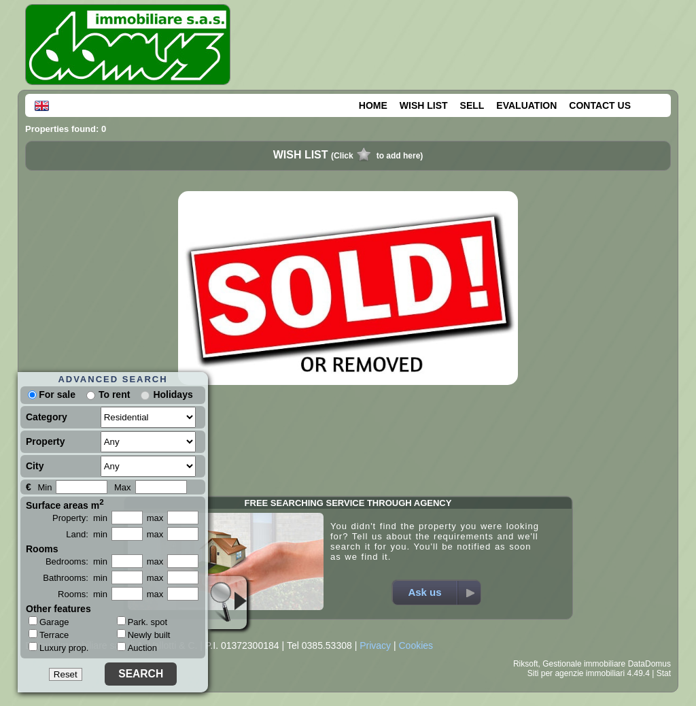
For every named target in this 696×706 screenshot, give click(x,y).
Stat (664, 673)
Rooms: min (82, 594)
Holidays (172, 394)
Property (45, 441)
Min (44, 487)
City (35, 465)
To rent (114, 394)
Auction (137, 648)
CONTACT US (600, 105)
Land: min (86, 534)
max (155, 518)
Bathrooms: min (75, 578)
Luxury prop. (58, 647)
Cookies (415, 645)
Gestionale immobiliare (583, 664)
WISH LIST (424, 105)
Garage (49, 621)
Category (46, 416)
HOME (373, 105)
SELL (472, 105)
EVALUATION (526, 105)
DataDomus (649, 664)
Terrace (49, 634)
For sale (51, 394)
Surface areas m (65, 504)
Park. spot (142, 622)
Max (122, 487)
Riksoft (525, 664)
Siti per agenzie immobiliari (576, 673)
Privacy (375, 645)
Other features (58, 608)
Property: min (79, 518)
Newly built (144, 635)
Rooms (42, 548)
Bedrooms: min (76, 561)
